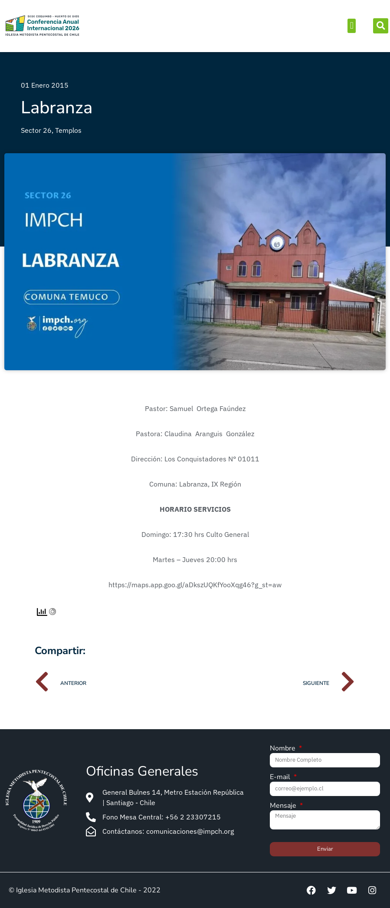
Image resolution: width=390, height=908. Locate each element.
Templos (68, 130)
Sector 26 (36, 130)
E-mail (281, 777)
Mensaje (284, 806)
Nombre (283, 749)
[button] (351, 26)
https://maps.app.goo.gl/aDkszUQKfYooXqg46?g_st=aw (195, 584)
